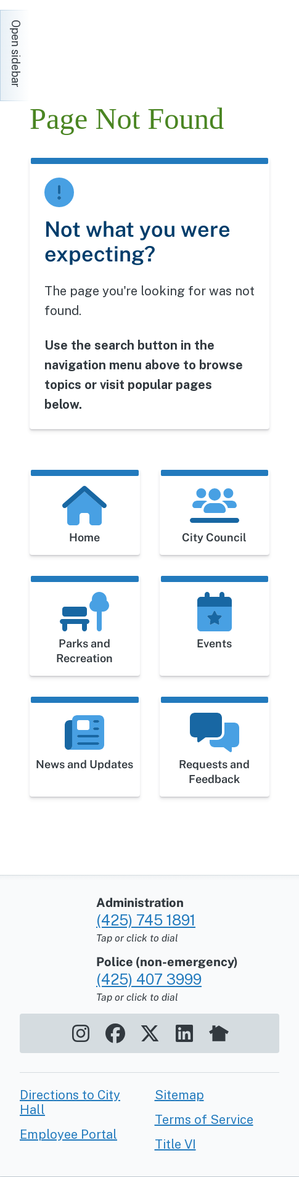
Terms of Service (204, 1119)
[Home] (141, 49)
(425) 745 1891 (145, 920)
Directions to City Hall (70, 1102)
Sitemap (179, 1095)
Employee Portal (68, 1134)
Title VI (175, 1144)
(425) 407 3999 (149, 979)
